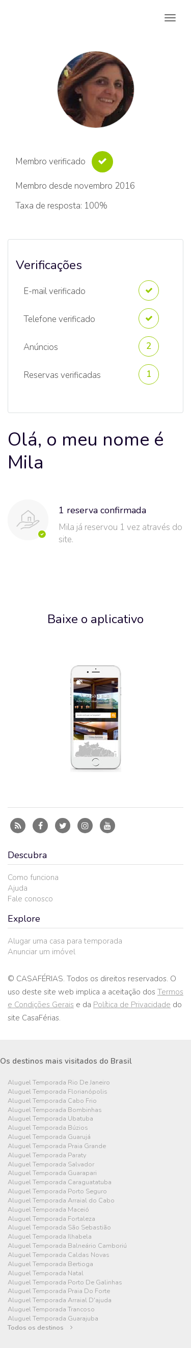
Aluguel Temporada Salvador (51, 1164)
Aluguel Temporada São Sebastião (59, 1227)
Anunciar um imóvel (41, 952)
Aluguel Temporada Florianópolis (57, 1092)
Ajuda (18, 888)
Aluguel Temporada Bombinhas (55, 1110)
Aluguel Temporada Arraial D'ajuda (60, 1300)
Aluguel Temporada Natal (46, 1273)
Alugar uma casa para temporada (65, 941)
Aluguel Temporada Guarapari (52, 1173)
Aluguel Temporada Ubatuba (50, 1119)
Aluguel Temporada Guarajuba (53, 1318)
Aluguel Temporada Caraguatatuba (60, 1182)
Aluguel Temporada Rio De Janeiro (59, 1082)
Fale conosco (30, 899)
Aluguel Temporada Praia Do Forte (59, 1291)
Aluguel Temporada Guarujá (49, 1137)
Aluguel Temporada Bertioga (50, 1264)
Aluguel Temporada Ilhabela (50, 1237)
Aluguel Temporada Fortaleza (51, 1219)
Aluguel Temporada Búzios (48, 1128)
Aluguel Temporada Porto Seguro (57, 1191)
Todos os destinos (40, 1328)
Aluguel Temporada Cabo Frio (52, 1101)
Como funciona (33, 877)
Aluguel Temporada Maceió (48, 1210)
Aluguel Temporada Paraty (47, 1155)
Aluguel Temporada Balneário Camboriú (67, 1246)
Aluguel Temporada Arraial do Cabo (61, 1200)
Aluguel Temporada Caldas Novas (59, 1255)
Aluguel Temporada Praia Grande (57, 1146)
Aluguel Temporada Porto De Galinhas (65, 1282)
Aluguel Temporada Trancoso (51, 1309)
